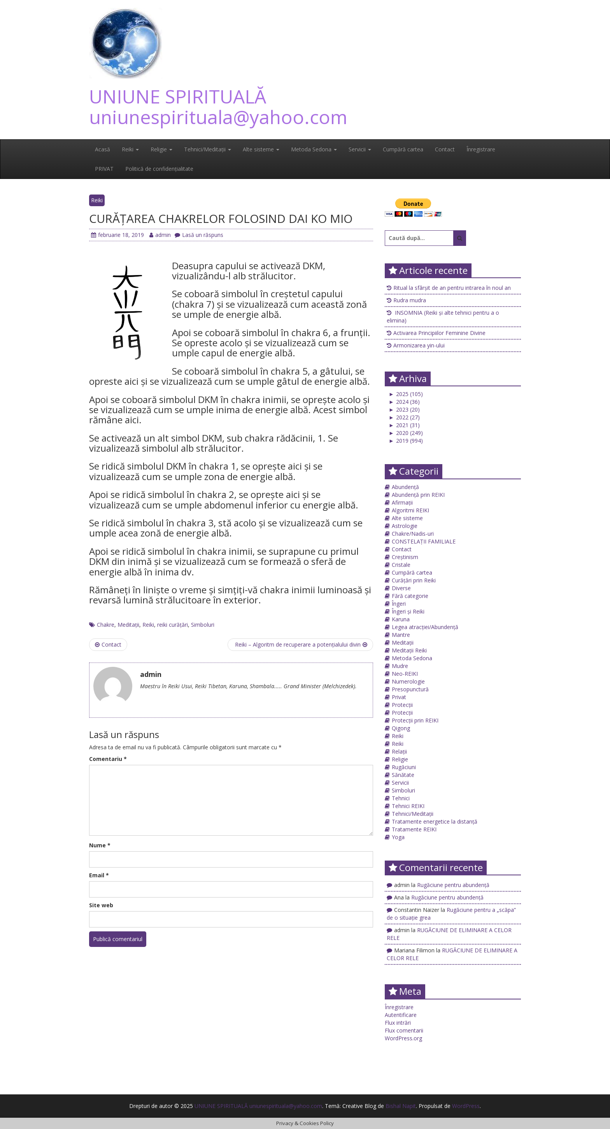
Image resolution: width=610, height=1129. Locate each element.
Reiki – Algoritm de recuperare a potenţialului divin (300, 644)
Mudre (400, 666)
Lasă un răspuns (199, 234)
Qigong (401, 728)
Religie (161, 149)
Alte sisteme (261, 149)
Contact (445, 149)
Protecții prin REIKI (415, 720)
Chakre (105, 624)
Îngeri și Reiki (408, 611)
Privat (399, 697)
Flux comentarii (404, 1030)
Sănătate (403, 774)
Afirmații (402, 502)
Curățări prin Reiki (414, 580)
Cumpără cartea (403, 149)
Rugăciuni (404, 767)
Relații (399, 751)
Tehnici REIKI (408, 806)
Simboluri (202, 624)
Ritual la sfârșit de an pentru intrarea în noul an (452, 287)
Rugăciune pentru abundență (453, 885)
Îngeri (399, 603)
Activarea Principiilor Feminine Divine (439, 333)
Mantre (401, 634)
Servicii (360, 149)
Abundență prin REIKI (418, 494)
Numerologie (408, 681)
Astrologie (404, 525)
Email (99, 875)
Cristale (401, 564)
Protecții (402, 704)
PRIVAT (104, 168)
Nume (99, 845)
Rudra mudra (409, 300)
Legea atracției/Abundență (425, 627)
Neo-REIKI (405, 673)
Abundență (405, 487)
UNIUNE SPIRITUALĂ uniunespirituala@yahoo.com (218, 107)
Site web (101, 905)
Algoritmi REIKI (410, 510)
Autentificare (401, 1015)
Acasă (102, 149)
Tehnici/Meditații (207, 149)
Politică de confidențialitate (159, 168)
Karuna (401, 619)
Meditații (128, 624)
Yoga (398, 837)
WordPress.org (403, 1038)
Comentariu (108, 759)
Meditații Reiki (409, 650)
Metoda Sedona (314, 149)
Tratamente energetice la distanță (434, 821)
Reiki (130, 149)
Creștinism (405, 557)
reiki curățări (172, 624)
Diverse (401, 588)
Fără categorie (410, 596)
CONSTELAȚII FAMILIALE (424, 541)
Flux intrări (398, 1022)
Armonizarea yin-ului (419, 345)
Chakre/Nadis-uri (413, 533)
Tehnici (401, 798)
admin (160, 234)
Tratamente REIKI (414, 829)
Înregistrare (480, 149)
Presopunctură (410, 689)
